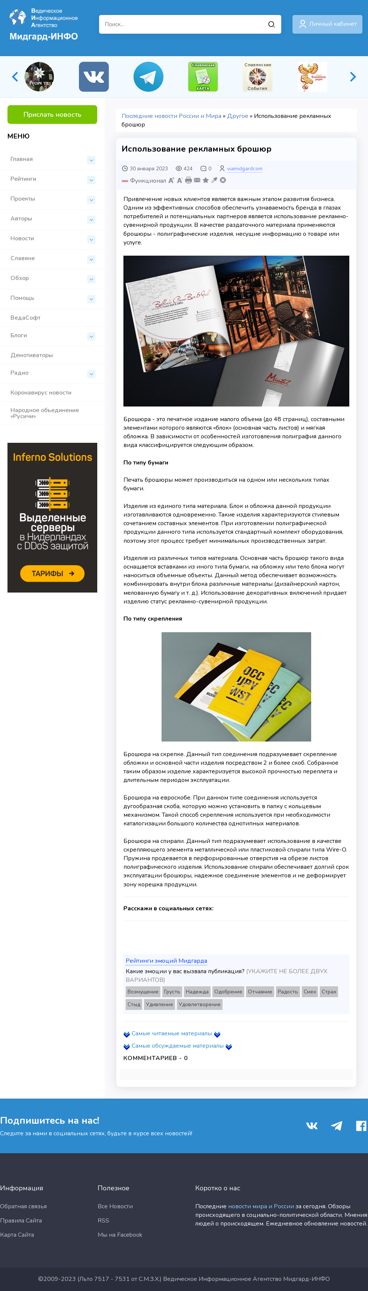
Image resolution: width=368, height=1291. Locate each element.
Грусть (172, 991)
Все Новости (115, 1206)
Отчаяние (260, 991)
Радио (52, 373)
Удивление (159, 1004)
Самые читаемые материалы (172, 1033)
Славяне (52, 259)
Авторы (52, 219)
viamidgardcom (245, 168)
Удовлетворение (200, 1004)
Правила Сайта (21, 1221)
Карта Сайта (17, 1235)
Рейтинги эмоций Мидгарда (166, 961)
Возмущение (143, 991)
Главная (52, 159)
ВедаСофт (25, 318)
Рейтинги (52, 179)
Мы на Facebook (120, 1235)
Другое (237, 116)
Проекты (52, 199)
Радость (288, 991)
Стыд (134, 1004)
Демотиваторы (31, 355)
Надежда (197, 991)
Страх (329, 991)
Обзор (52, 278)
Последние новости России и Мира (171, 116)
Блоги (52, 336)
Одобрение (228, 991)
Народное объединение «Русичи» (44, 413)
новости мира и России (261, 1206)
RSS (103, 1221)
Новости (52, 239)
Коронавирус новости (40, 393)
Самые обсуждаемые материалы (178, 1046)
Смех (310, 991)
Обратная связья (23, 1206)
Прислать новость (53, 114)
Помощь (52, 298)
